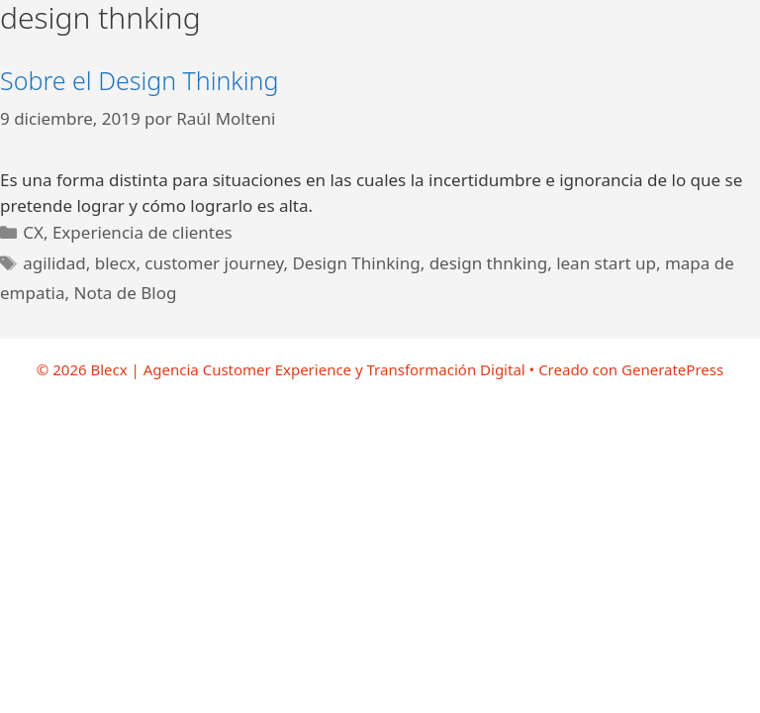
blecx (116, 263)
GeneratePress (672, 369)
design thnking (488, 263)
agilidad (54, 263)
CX (33, 232)
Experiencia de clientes (142, 232)
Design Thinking (356, 263)
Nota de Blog (125, 292)
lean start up (606, 263)
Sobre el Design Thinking (139, 80)
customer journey (213, 263)
